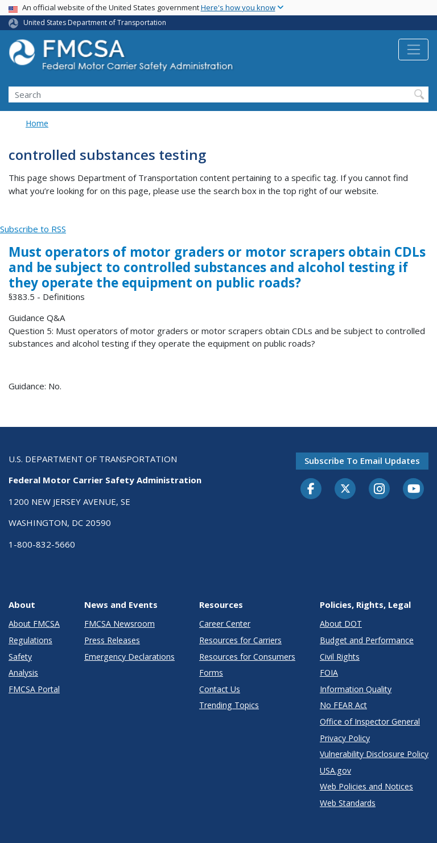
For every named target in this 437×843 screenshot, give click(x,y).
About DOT (341, 623)
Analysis (23, 672)
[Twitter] (345, 489)
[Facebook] (311, 489)
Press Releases (112, 640)
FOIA (329, 672)
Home (37, 123)
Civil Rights (340, 656)
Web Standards (348, 802)
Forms (211, 672)
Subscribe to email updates (362, 460)
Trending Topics (229, 705)
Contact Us (219, 689)
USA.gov (335, 770)
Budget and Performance (367, 640)
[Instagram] (379, 490)
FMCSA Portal (34, 689)
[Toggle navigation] (413, 49)
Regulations (30, 640)
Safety (20, 656)
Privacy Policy (345, 738)
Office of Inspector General (370, 721)
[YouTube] (413, 489)
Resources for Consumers (247, 656)
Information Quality (355, 689)
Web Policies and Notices (366, 786)
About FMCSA (34, 623)
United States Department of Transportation (94, 22)
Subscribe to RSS (33, 229)
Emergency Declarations (129, 656)
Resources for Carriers (240, 640)
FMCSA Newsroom (119, 623)
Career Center (224, 623)
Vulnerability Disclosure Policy (374, 754)
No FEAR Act (343, 705)
